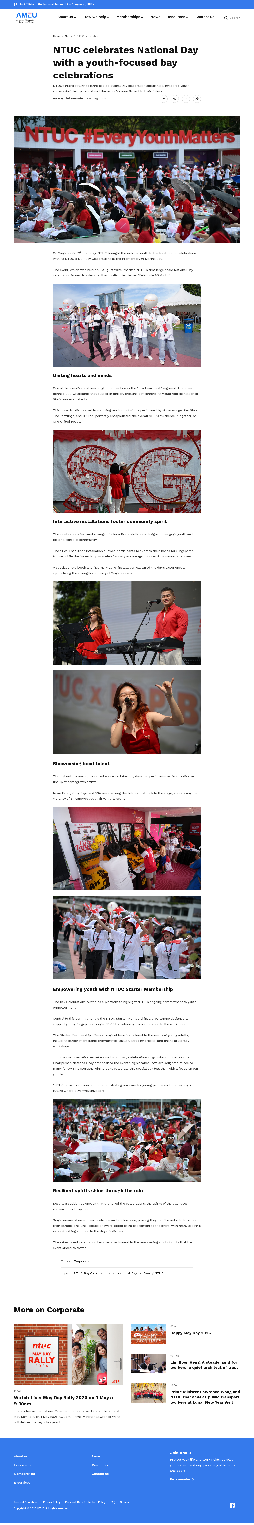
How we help (24, 1467)
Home (56, 36)
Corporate (81, 1260)
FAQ (112, 1503)
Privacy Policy (51, 1503)
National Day (127, 1272)
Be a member (180, 1481)
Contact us (100, 1475)
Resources (100, 1467)
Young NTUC (154, 1272)
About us (21, 1458)
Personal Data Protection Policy (85, 1503)
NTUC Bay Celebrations (92, 1272)
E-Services (22, 1484)
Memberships (24, 1475)
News (68, 36)
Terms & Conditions (26, 1503)
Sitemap (125, 1503)
